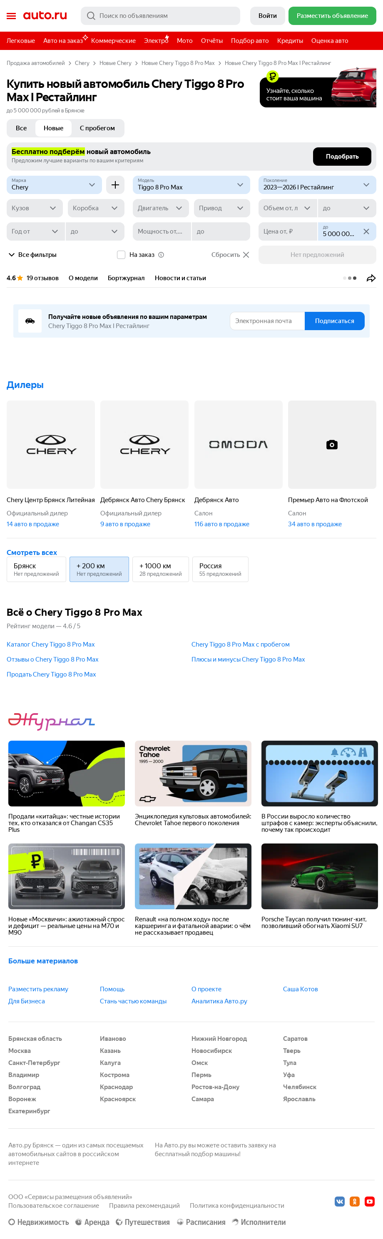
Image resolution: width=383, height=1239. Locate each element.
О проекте (206, 989)
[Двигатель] (161, 208)
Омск (200, 1063)
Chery (82, 63)
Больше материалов (43, 961)
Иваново (113, 1038)
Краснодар (116, 1087)
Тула (289, 1063)
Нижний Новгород (219, 1038)
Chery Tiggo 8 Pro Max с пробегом (241, 644)
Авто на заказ (65, 39)
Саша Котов (300, 989)
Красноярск (118, 1099)
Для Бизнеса (26, 1001)
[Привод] (222, 208)
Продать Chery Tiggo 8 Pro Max (51, 674)
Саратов (295, 1038)
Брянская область (35, 1038)
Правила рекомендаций (144, 1205)
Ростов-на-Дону (215, 1087)
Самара (203, 1099)
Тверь (292, 1051)
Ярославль (299, 1099)
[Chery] (54, 185)
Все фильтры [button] (32, 255)
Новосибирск (212, 1051)
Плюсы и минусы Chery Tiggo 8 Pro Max (248, 659)
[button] (371, 278)
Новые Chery (115, 63)
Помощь (112, 989)
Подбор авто (250, 41)
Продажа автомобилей (36, 63)
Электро (156, 41)
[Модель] (192, 185)
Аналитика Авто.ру (219, 1001)
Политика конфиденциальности (237, 1205)
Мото (185, 41)
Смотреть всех (32, 552)
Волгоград (24, 1087)
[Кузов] (35, 208)
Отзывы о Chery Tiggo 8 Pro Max (53, 659)
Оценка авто (329, 41)
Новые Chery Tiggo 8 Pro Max (178, 63)
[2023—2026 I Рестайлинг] (317, 185)
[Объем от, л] (288, 208)
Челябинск (299, 1087)
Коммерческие (113, 41)
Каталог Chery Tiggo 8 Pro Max (51, 644)
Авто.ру (44, 16)
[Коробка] (96, 208)
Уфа (289, 1075)
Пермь (201, 1075)
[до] (347, 208)
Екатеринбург (29, 1111)
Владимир (23, 1075)
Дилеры (25, 385)
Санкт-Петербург (34, 1063)
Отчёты (212, 41)
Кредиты (290, 41)
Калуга (110, 1063)
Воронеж (22, 1099)
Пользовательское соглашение (53, 1205)
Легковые (21, 41)
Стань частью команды (133, 1001)
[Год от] (36, 231)
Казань (110, 1051)
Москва (19, 1051)
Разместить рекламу (38, 989)
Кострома (114, 1075)
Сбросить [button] (230, 255)
